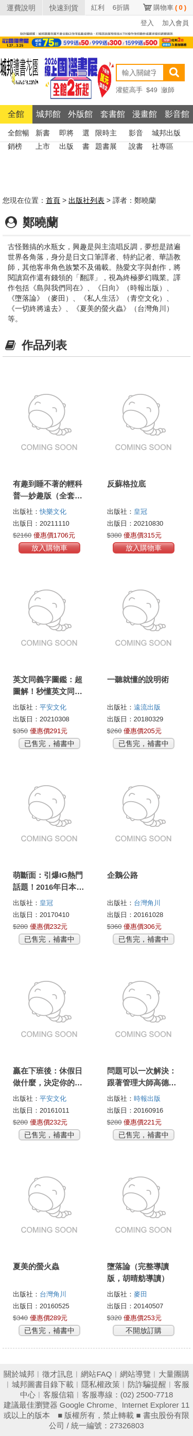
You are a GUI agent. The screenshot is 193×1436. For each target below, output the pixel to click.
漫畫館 (144, 114)
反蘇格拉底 (126, 483)
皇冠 (140, 511)
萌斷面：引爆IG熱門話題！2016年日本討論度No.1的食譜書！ (48, 887)
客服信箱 (58, 1394)
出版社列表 (86, 200)
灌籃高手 (129, 89)
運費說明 (21, 8)
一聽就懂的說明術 (138, 679)
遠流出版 (147, 707)
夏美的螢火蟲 (36, 1266)
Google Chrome (87, 1404)
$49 (151, 89)
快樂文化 (53, 511)
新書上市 (43, 134)
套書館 (112, 114)
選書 (86, 134)
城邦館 (48, 114)
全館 (16, 114)
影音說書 (136, 134)
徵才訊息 (57, 1374)
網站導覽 (135, 1374)
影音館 (177, 114)
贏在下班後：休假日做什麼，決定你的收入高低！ (47, 1082)
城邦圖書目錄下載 (43, 1384)
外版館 (80, 114)
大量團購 (174, 1374)
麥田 (140, 1294)
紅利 (97, 7)
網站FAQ (96, 1374)
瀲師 (167, 89)
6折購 (121, 7)
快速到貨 (63, 8)
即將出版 (66, 134)
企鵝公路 (122, 875)
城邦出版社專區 (166, 134)
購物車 (169, 7)
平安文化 (53, 707)
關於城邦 (19, 1374)
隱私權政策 (100, 1384)
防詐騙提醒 (147, 1384)
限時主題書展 (106, 134)
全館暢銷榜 (18, 134)
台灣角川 (147, 903)
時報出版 (147, 1098)
